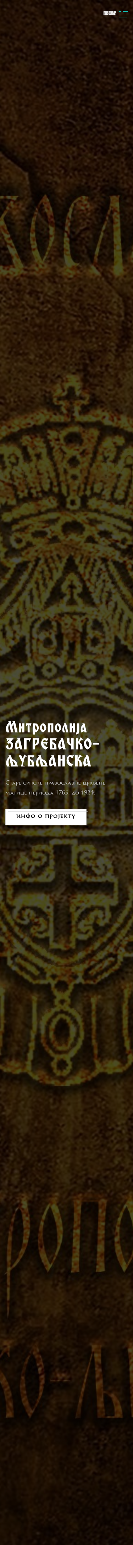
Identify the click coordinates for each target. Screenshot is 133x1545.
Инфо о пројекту (46, 816)
